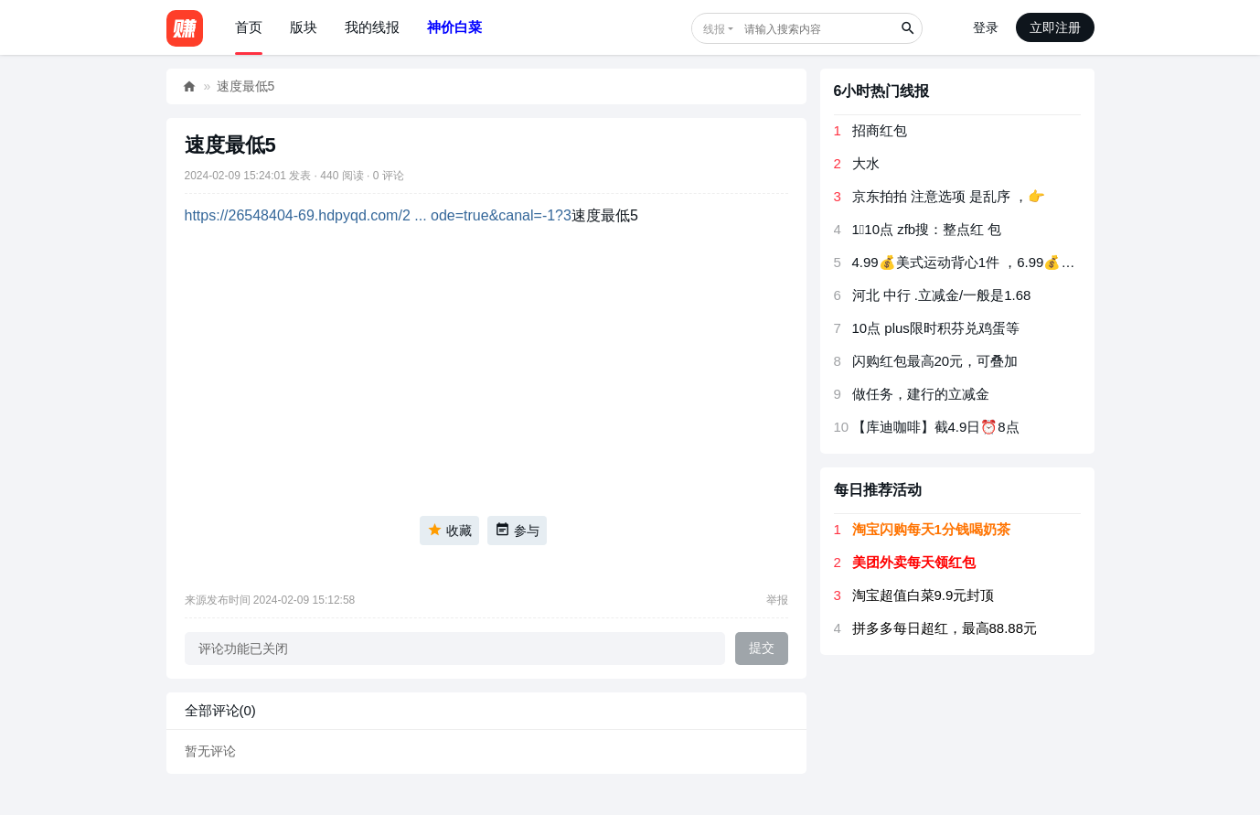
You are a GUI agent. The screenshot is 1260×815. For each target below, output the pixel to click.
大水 (866, 163)
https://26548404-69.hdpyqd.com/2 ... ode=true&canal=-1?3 (378, 215)
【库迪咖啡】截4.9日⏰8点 (936, 426)
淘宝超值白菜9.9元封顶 (923, 595)
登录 (985, 27)
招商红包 (879, 130)
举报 (777, 600)
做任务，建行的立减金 (920, 394)
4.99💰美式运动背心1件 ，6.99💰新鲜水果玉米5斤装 (1015, 262)
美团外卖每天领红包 (914, 562)
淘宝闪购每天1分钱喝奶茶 (931, 529)
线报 (714, 29)
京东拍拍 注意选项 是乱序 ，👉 (949, 196)
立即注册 (1055, 27)
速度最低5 (246, 86)
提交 (761, 647)
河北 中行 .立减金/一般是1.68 (941, 295)
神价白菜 (454, 27)
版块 (303, 27)
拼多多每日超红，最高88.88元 (945, 628)
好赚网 (189, 86)
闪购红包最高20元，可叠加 (935, 361)
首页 (248, 27)
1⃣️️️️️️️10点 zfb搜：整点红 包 (927, 229)
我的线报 (372, 27)
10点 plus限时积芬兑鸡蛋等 (936, 328)
